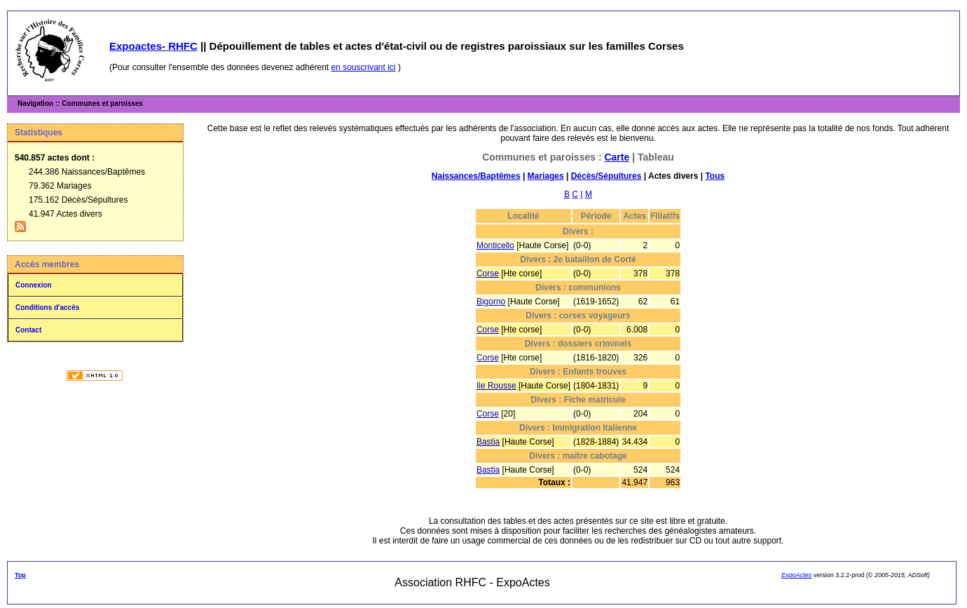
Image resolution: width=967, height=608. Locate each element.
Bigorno (490, 301)
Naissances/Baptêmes (476, 176)
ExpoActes (796, 575)
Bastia (488, 442)
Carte (616, 157)
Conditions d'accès (47, 307)
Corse (487, 273)
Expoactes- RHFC (153, 46)
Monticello (495, 245)
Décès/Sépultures (606, 176)
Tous (715, 176)
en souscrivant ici (363, 67)
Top (20, 575)
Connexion (33, 285)
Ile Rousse (496, 386)
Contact (28, 330)
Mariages (546, 176)
